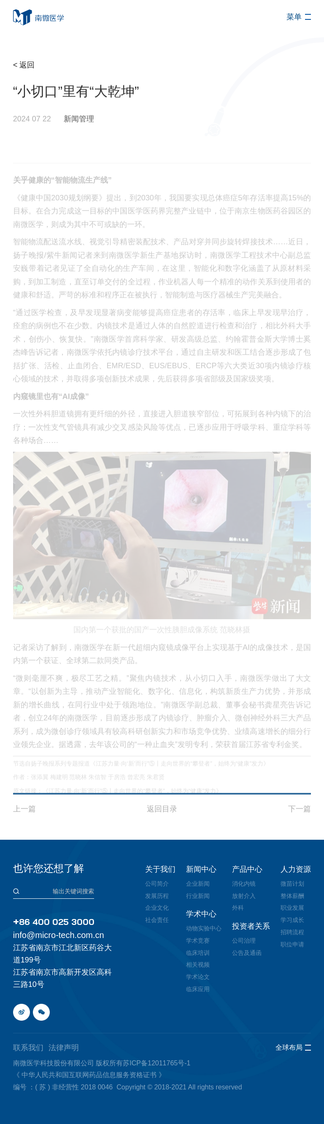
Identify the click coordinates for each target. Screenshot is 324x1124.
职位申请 (292, 944)
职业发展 (292, 907)
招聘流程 (292, 932)
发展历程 (157, 895)
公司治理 (244, 940)
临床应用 (198, 989)
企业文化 (157, 907)
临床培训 (198, 952)
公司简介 (157, 883)
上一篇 (24, 826)
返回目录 (162, 826)
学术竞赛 (198, 940)
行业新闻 (198, 895)
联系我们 (28, 1047)
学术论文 (198, 976)
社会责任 (157, 919)
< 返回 (26, 65)
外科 (238, 907)
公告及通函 (247, 952)
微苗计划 (292, 883)
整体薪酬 (292, 895)
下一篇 (299, 826)
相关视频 (198, 964)
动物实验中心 (203, 928)
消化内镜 (244, 883)
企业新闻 (198, 883)
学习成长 (292, 919)
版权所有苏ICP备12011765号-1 (143, 1063)
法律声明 (64, 1047)
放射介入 (244, 895)
